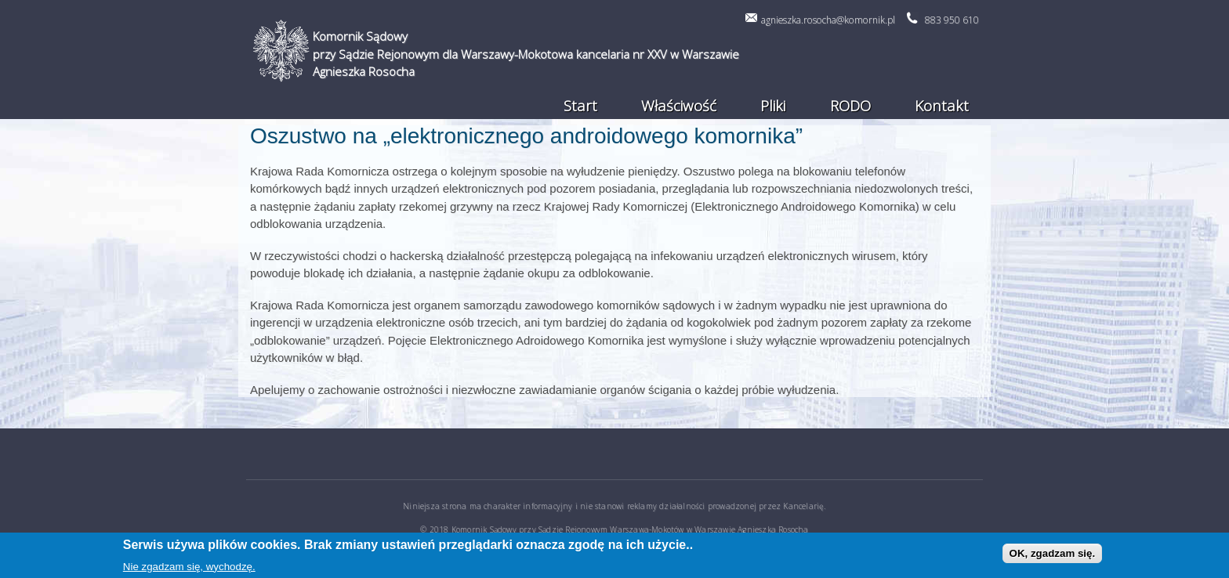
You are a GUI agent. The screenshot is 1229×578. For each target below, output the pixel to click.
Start (580, 105)
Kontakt (942, 105)
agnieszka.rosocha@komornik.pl (828, 20)
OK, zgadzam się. (1053, 555)
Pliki (772, 105)
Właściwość (678, 105)
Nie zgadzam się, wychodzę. (189, 568)
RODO (850, 105)
